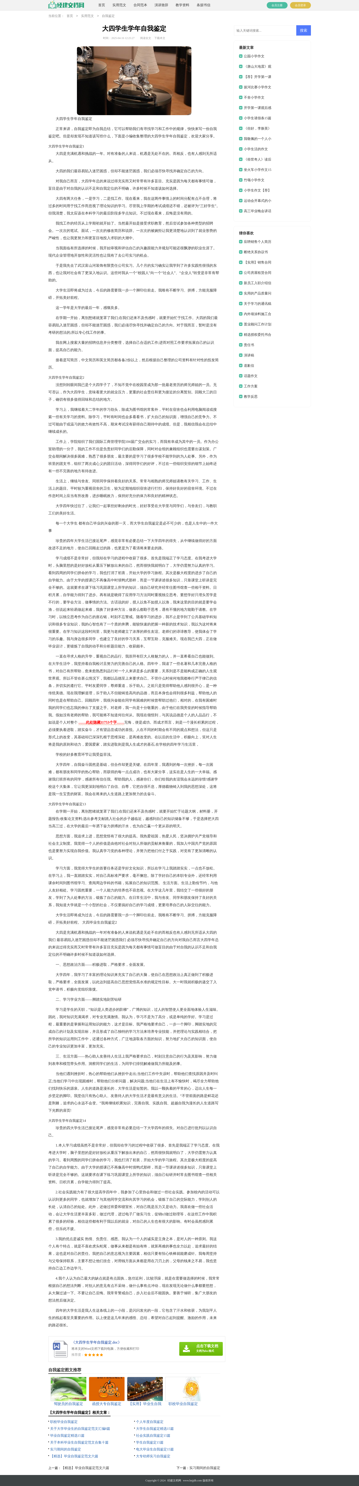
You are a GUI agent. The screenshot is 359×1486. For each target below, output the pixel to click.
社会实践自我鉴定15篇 (153, 1435)
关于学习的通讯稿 (257, 304)
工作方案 (251, 386)
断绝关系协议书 (256, 252)
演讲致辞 (161, 5)
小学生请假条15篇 (257, 118)
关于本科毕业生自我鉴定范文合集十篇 (79, 1442)
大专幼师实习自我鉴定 (153, 1456)
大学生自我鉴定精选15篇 (155, 1428)
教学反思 (251, 396)
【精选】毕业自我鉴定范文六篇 (74, 1456)
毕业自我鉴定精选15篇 (67, 1435)
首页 (101, 5)
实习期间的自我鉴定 (65, 1449)
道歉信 (249, 365)
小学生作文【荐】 (257, 190)
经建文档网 (174, 1480)
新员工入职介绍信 (257, 283)
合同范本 (140, 5)
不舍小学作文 (254, 97)
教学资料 (182, 5)
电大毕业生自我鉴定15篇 (155, 1449)
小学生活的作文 (256, 149)
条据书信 (203, 5)
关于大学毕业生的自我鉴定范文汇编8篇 (80, 1428)
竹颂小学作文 (254, 180)
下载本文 (159, 38)
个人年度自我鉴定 (149, 1422)
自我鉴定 (108, 16)
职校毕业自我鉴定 (64, 1422)
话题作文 (251, 376)
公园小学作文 (254, 56)
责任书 (249, 345)
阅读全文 (145, 38)
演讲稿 (249, 355)
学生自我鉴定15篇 (149, 1442)
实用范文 (119, 5)
